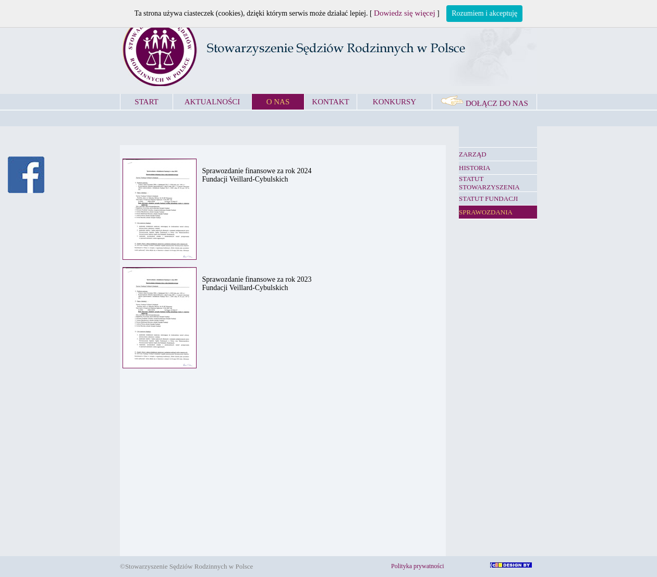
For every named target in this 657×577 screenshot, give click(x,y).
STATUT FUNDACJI (488, 198)
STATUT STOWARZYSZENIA (489, 183)
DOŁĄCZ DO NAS (484, 103)
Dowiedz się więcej (404, 13)
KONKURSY (394, 102)
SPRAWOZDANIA (486, 212)
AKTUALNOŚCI (212, 102)
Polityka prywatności (417, 566)
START (146, 102)
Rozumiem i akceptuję (484, 13)
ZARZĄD (472, 154)
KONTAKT (330, 102)
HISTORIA (474, 168)
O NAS (278, 102)
